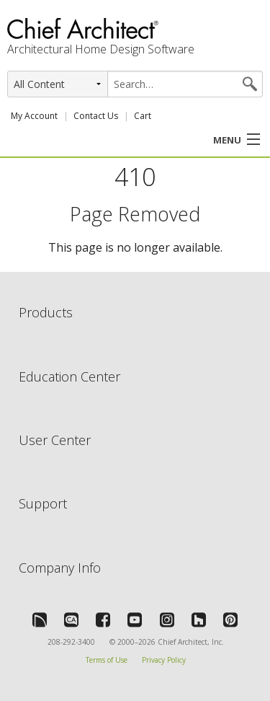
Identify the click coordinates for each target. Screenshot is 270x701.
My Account (34, 116)
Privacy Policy (164, 660)
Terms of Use (106, 660)
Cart (142, 116)
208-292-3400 (71, 642)
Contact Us (95, 116)
